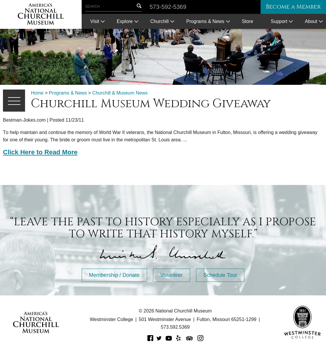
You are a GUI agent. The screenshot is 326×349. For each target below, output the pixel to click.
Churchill (159, 21)
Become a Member (292, 7)
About (311, 21)
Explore (125, 21)
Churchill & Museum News (120, 92)
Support (279, 21)
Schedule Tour (220, 275)
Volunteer (171, 275)
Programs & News (205, 21)
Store (247, 21)
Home (37, 92)
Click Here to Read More (40, 152)
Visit (94, 21)
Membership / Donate (114, 275)
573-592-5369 (168, 7)
